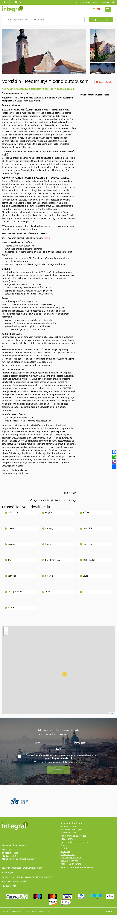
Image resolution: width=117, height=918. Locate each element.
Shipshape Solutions (49, 911)
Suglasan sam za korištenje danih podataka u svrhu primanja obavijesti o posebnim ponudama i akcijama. (57, 756)
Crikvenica (12, 529)
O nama (64, 845)
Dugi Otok (87, 529)
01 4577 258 (70, 839)
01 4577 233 (69, 836)
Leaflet (112, 713)
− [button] (6, 633)
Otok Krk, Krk (89, 560)
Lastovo (11, 544)
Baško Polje (12, 513)
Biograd (48, 513)
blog (103, 2)
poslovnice (87, 2)
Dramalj (49, 529)
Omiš (9, 560)
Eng (107, 2)
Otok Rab (11, 576)
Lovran (48, 544)
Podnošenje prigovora (71, 864)
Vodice (10, 608)
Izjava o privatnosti (69, 861)
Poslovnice (65, 852)
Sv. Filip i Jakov (14, 592)
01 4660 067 (11, 856)
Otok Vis (49, 576)
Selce (85, 576)
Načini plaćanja (68, 855)
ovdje (80, 762)
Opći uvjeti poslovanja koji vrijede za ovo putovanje (52, 501)
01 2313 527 (11, 886)
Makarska (87, 544)
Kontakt (96, 2)
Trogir (48, 592)
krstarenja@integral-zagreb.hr (21, 859)
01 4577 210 (81, 836)
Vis (84, 592)
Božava (86, 513)
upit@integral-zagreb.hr (77, 842)
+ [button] (6, 629)
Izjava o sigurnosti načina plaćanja (77, 867)
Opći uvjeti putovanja (71, 858)
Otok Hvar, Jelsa (52, 560)
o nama (78, 2)
